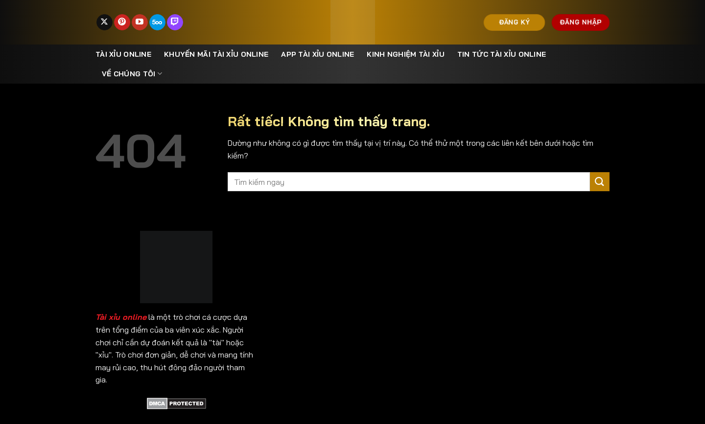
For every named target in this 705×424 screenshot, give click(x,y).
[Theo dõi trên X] (104, 22)
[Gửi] (600, 181)
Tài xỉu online (123, 54)
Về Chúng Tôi (132, 73)
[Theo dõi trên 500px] (157, 22)
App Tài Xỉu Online (317, 54)
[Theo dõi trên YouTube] (140, 22)
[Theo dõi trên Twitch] (175, 22)
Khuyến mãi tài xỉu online (216, 54)
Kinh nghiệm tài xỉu (405, 54)
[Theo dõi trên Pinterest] (122, 22)
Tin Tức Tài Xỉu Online (501, 54)
